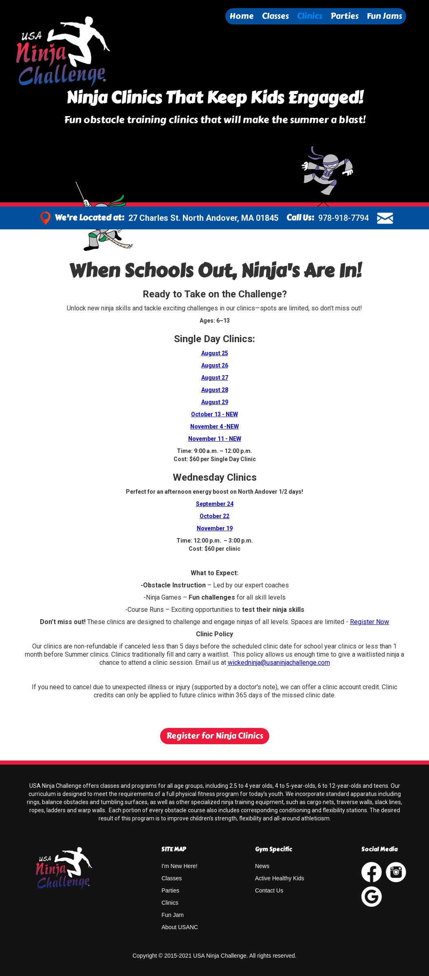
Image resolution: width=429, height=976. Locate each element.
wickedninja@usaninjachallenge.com (279, 662)
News (262, 866)
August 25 (214, 353)
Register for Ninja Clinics (214, 736)
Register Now (369, 622)
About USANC (179, 927)
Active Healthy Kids (279, 878)
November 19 (215, 528)
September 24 (214, 504)
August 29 (214, 402)
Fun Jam (172, 915)
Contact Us (269, 890)
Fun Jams (384, 16)
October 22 (214, 516)
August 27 (214, 377)
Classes (275, 16)
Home (241, 16)
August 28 (214, 390)
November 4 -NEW (214, 426)
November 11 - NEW (214, 438)
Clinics (309, 16)
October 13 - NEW (214, 414)
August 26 (214, 365)
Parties (344, 16)
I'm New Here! (179, 866)
